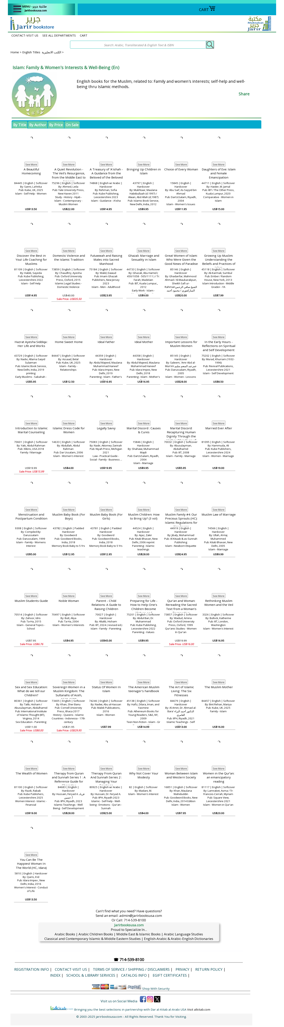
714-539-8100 (135, 920)
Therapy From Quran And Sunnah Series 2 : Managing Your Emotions (106, 779)
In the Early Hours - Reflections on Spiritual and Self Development (218, 346)
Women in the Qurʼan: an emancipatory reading (218, 777)
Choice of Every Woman (181, 169)
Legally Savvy (106, 428)
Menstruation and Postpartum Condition (31, 516)
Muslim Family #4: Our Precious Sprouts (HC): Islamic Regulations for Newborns (181, 520)
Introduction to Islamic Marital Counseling (31, 430)
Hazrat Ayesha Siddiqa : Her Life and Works (31, 344)
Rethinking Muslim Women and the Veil (218, 603)
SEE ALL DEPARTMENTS (59, 35)
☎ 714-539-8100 (129, 959)
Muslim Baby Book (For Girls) (106, 516)
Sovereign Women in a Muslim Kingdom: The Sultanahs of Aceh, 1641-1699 (69, 693)
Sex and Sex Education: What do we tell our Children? (31, 691)
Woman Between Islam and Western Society (181, 775)
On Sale (72, 124)
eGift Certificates (170, 975)
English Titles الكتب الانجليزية (41, 52)
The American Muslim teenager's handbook (143, 689)
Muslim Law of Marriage (219, 514)
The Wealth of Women (31, 773)
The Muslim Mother (218, 687)
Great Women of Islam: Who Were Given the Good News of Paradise (181, 260)
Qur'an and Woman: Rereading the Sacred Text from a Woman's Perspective (181, 607)
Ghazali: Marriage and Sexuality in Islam (143, 258)
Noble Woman (69, 601)
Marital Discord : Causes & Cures (144, 430)
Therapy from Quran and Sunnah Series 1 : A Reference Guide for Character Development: (69, 781)
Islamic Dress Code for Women (69, 430)
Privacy (182, 969)
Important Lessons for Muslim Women (181, 344)
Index (55, 975)
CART (207, 9)
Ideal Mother (144, 342)
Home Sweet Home (69, 342)
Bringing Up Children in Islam (144, 171)
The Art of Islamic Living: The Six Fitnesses (181, 691)
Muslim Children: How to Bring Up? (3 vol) (144, 516)
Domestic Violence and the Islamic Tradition (69, 258)
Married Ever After (218, 428)
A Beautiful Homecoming (31, 171)
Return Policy (208, 969)
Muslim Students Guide (31, 601)
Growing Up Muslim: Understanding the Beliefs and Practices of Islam (218, 262)
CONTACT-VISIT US (24, 35)
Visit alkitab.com (198, 1009)
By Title (19, 124)
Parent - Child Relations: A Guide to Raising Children (106, 605)
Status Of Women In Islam (106, 689)
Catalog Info (134, 975)
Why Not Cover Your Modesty (143, 775)
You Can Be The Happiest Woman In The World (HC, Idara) (31, 864)
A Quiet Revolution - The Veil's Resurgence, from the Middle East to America (69, 175)
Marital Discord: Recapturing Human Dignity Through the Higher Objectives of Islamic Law (181, 436)
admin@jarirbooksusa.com (140, 915)
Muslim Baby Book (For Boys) (68, 516)
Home (14, 52)
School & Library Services (90, 975)
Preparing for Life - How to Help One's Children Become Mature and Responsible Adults (144, 609)
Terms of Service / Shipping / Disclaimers (131, 969)
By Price (56, 124)
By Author (37, 124)
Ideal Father (106, 342)
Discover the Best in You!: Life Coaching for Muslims (31, 260)
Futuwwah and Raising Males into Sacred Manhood (106, 260)
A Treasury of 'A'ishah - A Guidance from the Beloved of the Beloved (106, 173)
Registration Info (31, 969)
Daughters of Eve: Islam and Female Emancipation (218, 173)
